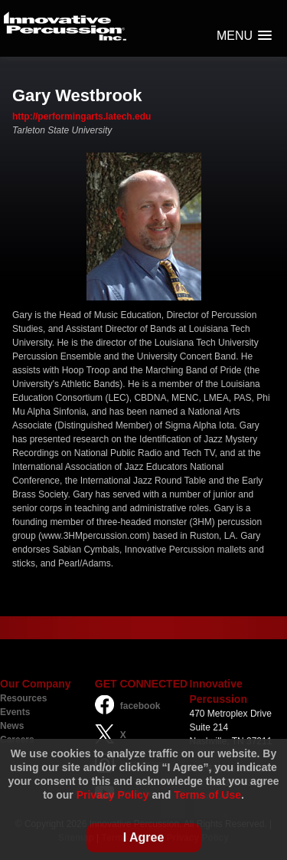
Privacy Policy (113, 795)
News (12, 725)
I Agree (144, 837)
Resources (23, 698)
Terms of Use (207, 795)
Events (15, 712)
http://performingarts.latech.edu (81, 116)
